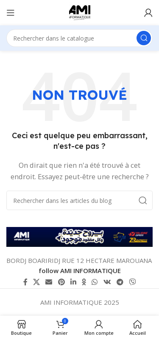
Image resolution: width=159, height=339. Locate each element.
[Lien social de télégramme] (120, 282)
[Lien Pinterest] (61, 282)
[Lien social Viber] (132, 282)
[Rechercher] (79, 38)
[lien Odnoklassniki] (84, 282)
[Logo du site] (79, 12)
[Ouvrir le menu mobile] (10, 12)
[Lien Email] (49, 282)
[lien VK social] (107, 282)
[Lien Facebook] (25, 282)
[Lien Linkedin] (73, 282)
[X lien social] (36, 282)
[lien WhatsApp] (94, 282)
